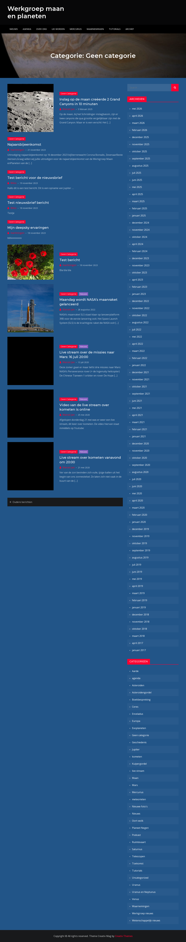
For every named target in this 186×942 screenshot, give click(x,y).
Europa (136, 721)
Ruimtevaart (139, 842)
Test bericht (69, 260)
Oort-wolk (137, 820)
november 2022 (140, 308)
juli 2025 (136, 172)
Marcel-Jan (69, 109)
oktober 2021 (139, 386)
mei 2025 (137, 187)
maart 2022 (138, 351)
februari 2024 (139, 251)
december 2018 (140, 614)
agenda (136, 678)
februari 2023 (139, 286)
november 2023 (140, 265)
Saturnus (137, 849)
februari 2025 (139, 208)
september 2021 (141, 393)
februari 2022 (139, 358)
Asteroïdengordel (141, 692)
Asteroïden (138, 685)
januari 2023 (139, 294)
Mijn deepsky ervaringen (28, 228)
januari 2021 (139, 436)
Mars (135, 785)
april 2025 (137, 194)
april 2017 (137, 643)
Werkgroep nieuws (142, 913)
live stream (138, 770)
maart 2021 (138, 422)
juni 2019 (137, 571)
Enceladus (137, 713)
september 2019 (141, 550)
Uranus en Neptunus (144, 892)
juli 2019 (136, 564)
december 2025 (140, 137)
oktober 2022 (139, 315)
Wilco (13, 183)
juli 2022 (136, 329)
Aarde (135, 671)
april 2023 (137, 279)
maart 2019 (138, 593)
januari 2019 (139, 607)
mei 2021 (137, 408)
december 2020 (140, 443)
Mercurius (76, 29)
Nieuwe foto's (140, 806)
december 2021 (140, 372)
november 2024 (140, 229)
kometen (137, 756)
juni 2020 (137, 486)
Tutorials (114, 29)
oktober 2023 (139, 272)
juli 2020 (136, 479)
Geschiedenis (139, 742)
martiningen (17, 149)
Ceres (135, 706)
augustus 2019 (140, 557)
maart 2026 (138, 123)
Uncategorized (140, 877)
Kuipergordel (139, 763)
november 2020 (140, 450)
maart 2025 (138, 201)
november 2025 (140, 144)
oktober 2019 (139, 543)
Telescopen (138, 856)
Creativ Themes (124, 936)
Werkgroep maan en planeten (35, 12)
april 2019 (137, 586)
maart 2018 (138, 636)
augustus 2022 (140, 322)
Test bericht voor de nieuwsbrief (34, 178)
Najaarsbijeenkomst (24, 145)
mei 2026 (137, 108)
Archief (129, 29)
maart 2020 (138, 507)
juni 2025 (137, 180)
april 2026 (137, 115)
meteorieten (139, 799)
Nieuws (14, 29)
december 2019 (140, 529)
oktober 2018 (139, 628)
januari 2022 (139, 365)
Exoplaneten (139, 728)
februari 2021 (139, 429)
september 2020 (141, 465)
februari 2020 (139, 514)
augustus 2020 (140, 472)
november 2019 (140, 536)
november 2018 (140, 621)
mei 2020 (137, 493)
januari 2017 (139, 650)
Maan (135, 778)
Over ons (41, 29)
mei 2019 (137, 579)
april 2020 (137, 500)
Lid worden (58, 29)
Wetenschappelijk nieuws (146, 920)
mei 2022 (137, 336)
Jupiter (136, 749)
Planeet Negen (140, 827)
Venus (135, 899)
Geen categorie (68, 93)
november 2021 (140, 379)
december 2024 (140, 222)
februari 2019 (139, 600)
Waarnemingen (95, 29)
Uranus (136, 884)
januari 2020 (139, 522)
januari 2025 (139, 215)
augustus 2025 (140, 165)
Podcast (136, 835)
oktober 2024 (139, 237)
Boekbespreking (141, 699)
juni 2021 (137, 400)
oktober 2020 (139, 457)
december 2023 (140, 258)
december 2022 (140, 301)
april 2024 (137, 244)
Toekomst (137, 863)
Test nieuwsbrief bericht (28, 203)
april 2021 (137, 415)
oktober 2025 (139, 151)
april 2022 (137, 343)
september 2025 (141, 158)
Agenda (27, 29)
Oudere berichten (22, 502)
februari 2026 (139, 130)
